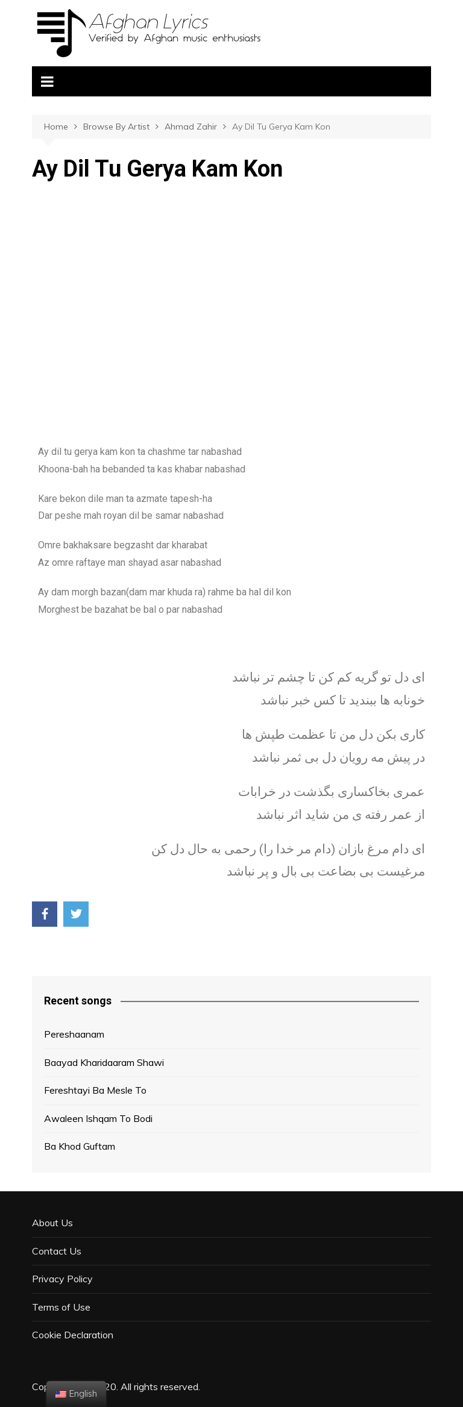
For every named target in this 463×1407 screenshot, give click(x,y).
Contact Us (56, 1251)
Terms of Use (61, 1307)
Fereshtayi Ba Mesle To (95, 1090)
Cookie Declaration (72, 1335)
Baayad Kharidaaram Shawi (104, 1062)
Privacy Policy (62, 1279)
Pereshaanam (74, 1034)
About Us (52, 1223)
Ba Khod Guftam (79, 1146)
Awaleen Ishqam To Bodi (98, 1118)
